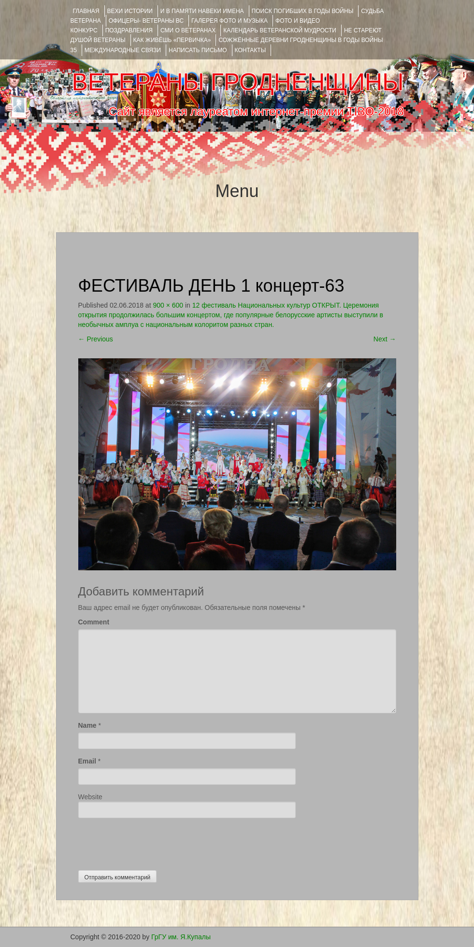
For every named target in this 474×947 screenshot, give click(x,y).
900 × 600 (168, 305)
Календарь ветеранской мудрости (279, 30)
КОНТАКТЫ (250, 50)
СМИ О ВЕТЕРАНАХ (187, 30)
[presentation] (151, 842)
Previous (95, 339)
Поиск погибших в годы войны (303, 11)
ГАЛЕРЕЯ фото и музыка (229, 20)
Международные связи (123, 50)
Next (384, 339)
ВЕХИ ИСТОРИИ (130, 11)
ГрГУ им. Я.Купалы (181, 937)
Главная (86, 11)
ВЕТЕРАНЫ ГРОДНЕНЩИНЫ (237, 82)
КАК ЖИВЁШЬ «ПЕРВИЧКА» (172, 40)
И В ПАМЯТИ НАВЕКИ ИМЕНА (202, 11)
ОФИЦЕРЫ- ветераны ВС (146, 20)
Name (87, 725)
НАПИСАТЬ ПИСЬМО (198, 50)
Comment (94, 622)
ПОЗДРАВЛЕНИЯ (129, 30)
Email (87, 761)
